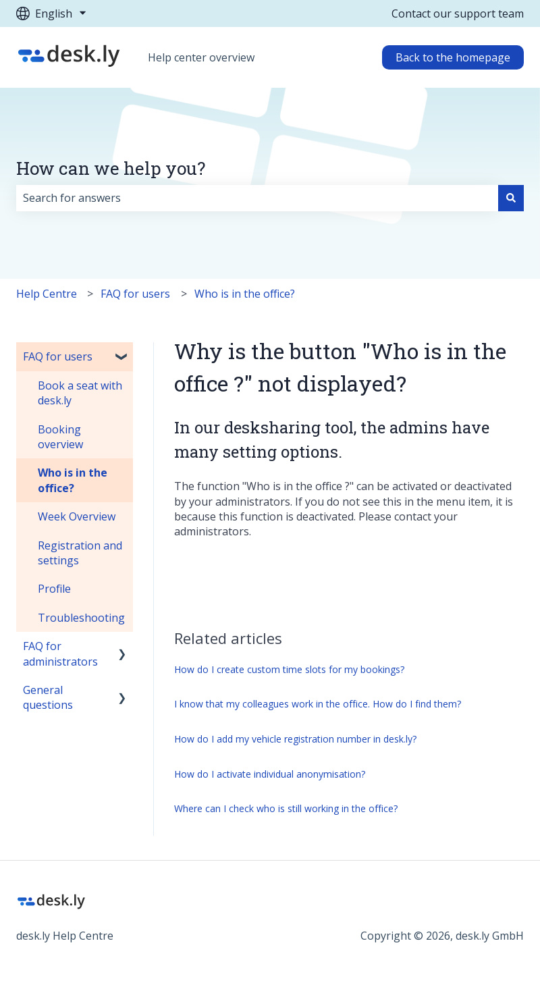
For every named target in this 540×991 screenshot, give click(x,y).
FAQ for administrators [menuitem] (60, 653)
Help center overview (201, 57)
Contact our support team (458, 13)
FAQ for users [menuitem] (57, 356)
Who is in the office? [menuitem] (72, 480)
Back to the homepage (453, 57)
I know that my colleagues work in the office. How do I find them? (317, 703)
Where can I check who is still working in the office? (286, 808)
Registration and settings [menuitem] (80, 553)
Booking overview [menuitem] (60, 437)
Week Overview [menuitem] (76, 516)
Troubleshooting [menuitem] (81, 617)
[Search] (511, 198)
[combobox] (257, 198)
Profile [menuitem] (54, 588)
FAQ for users (135, 293)
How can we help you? (110, 168)
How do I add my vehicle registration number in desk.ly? (295, 738)
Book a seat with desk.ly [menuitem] (80, 393)
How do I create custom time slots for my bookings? (289, 669)
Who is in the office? (244, 293)
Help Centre (46, 293)
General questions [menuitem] (48, 697)
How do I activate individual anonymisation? (269, 774)
